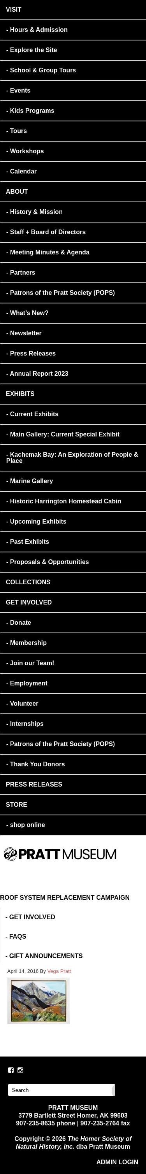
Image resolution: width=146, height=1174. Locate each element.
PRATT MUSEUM (84, 864)
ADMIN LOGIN (117, 1162)
